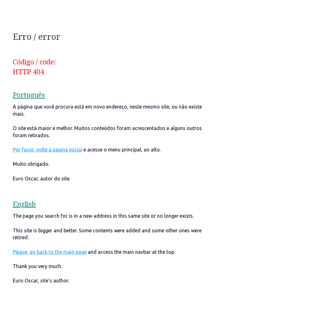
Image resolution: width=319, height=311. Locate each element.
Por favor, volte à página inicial (47, 149)
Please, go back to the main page (50, 252)
